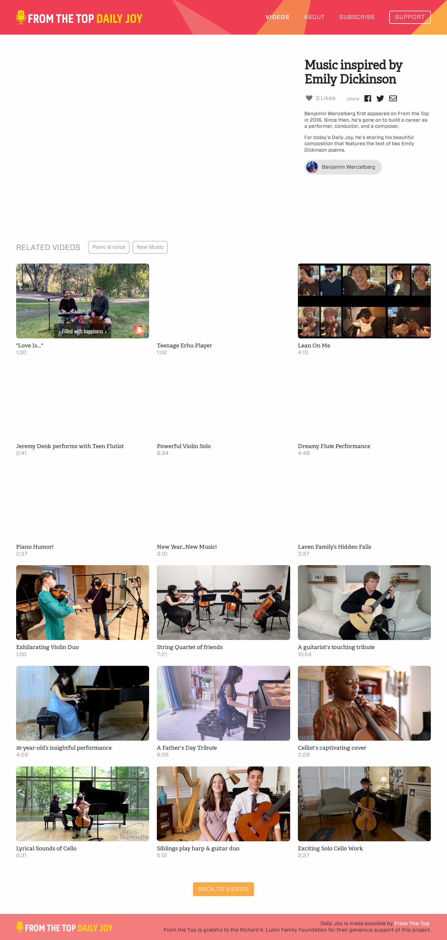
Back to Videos (223, 888)
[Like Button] (309, 98)
